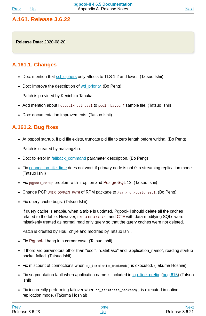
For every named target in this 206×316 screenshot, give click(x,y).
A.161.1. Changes (34, 64)
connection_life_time (48, 168)
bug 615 (170, 275)
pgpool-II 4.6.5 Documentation (103, 4)
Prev (16, 9)
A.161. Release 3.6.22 (41, 19)
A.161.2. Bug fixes (35, 127)
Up (32, 9)
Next (189, 9)
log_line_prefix (145, 275)
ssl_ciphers (66, 76)
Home (103, 307)
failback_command (69, 158)
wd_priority (90, 86)
